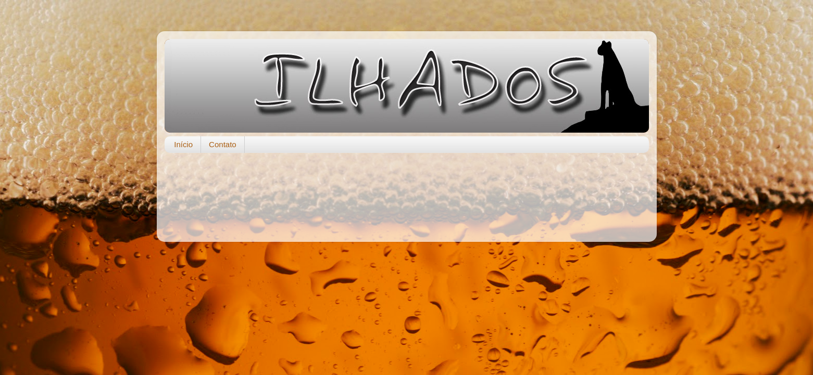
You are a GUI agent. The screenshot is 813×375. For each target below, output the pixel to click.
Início (183, 144)
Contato (222, 144)
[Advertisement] (406, 192)
